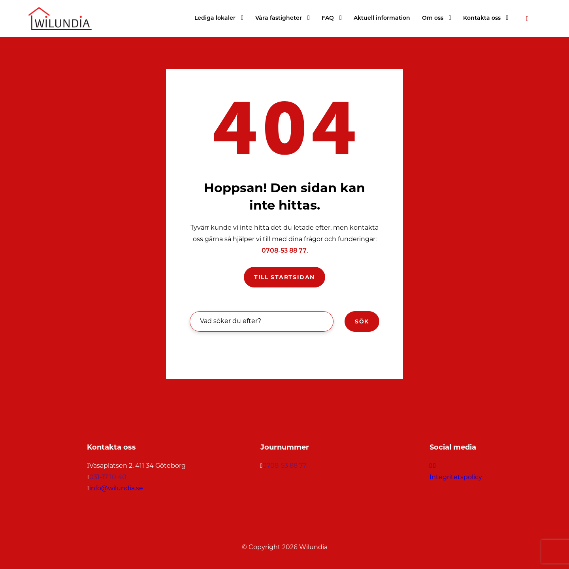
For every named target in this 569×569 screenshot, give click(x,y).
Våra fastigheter (278, 18)
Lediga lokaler (215, 18)
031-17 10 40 (107, 477)
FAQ (328, 18)
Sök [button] (362, 321)
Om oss (432, 18)
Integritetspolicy (456, 477)
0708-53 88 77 (284, 251)
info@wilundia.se (116, 488)
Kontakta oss (482, 18)
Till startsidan (284, 277)
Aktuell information (382, 18)
